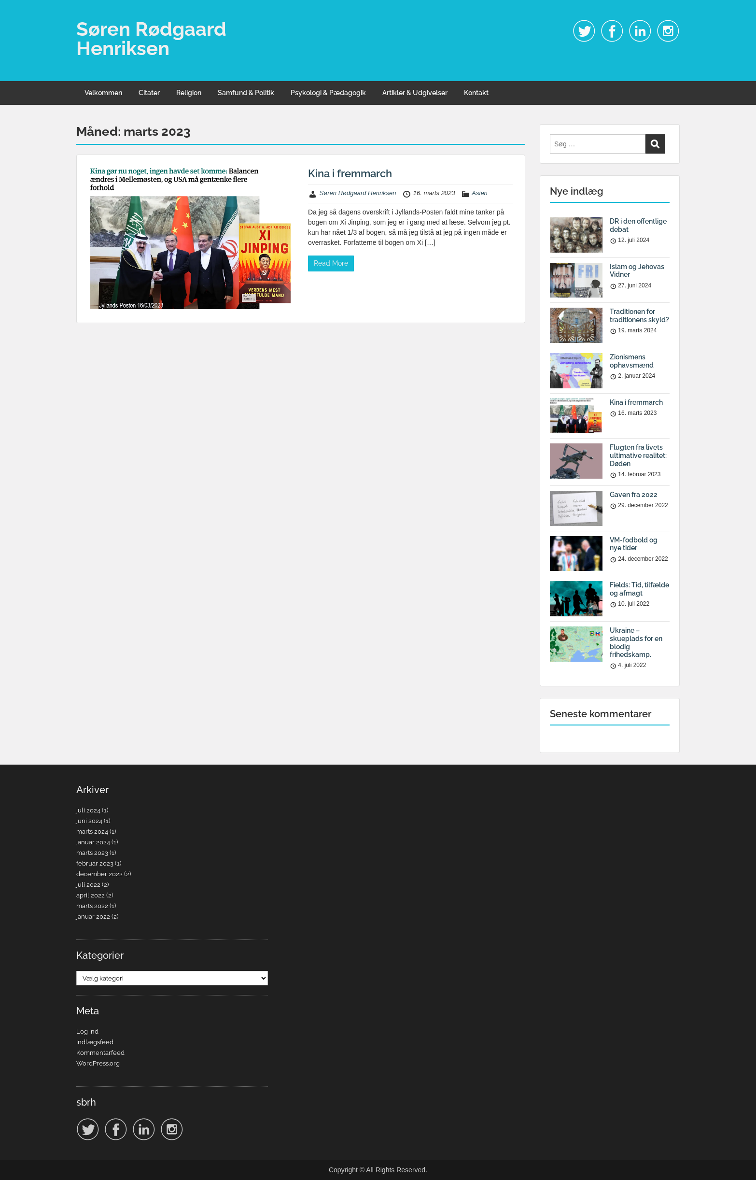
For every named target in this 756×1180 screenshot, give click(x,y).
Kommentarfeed (100, 1052)
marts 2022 (92, 906)
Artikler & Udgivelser (415, 93)
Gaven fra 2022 (634, 494)
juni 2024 (89, 821)
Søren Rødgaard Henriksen (151, 38)
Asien (480, 193)
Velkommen (103, 93)
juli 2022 (88, 884)
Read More (331, 263)
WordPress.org (98, 1063)
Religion (188, 93)
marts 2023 (92, 852)
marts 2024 (92, 831)
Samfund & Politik (246, 93)
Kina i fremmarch (350, 173)
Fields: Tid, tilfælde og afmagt (639, 589)
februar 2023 (94, 863)
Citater (149, 93)
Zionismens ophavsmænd (632, 361)
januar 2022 (93, 916)
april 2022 (90, 895)
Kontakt (476, 93)
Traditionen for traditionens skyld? (639, 316)
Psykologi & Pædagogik (328, 93)
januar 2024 (93, 842)
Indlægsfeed (94, 1042)
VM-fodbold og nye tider (634, 544)
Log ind (87, 1031)
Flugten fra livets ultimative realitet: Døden (638, 455)
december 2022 (99, 874)
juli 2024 (88, 810)
